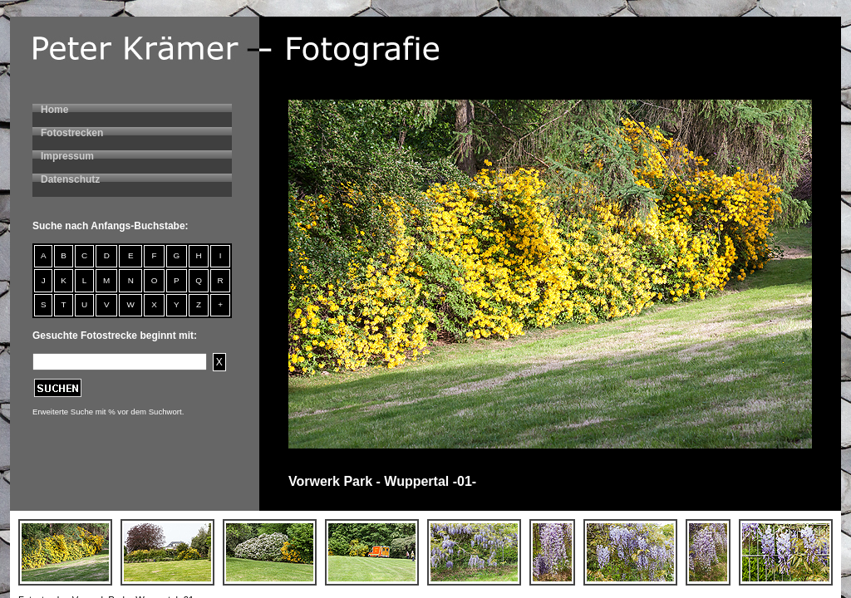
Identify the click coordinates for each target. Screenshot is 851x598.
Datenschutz (70, 179)
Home (54, 109)
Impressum (67, 156)
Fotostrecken (72, 133)
